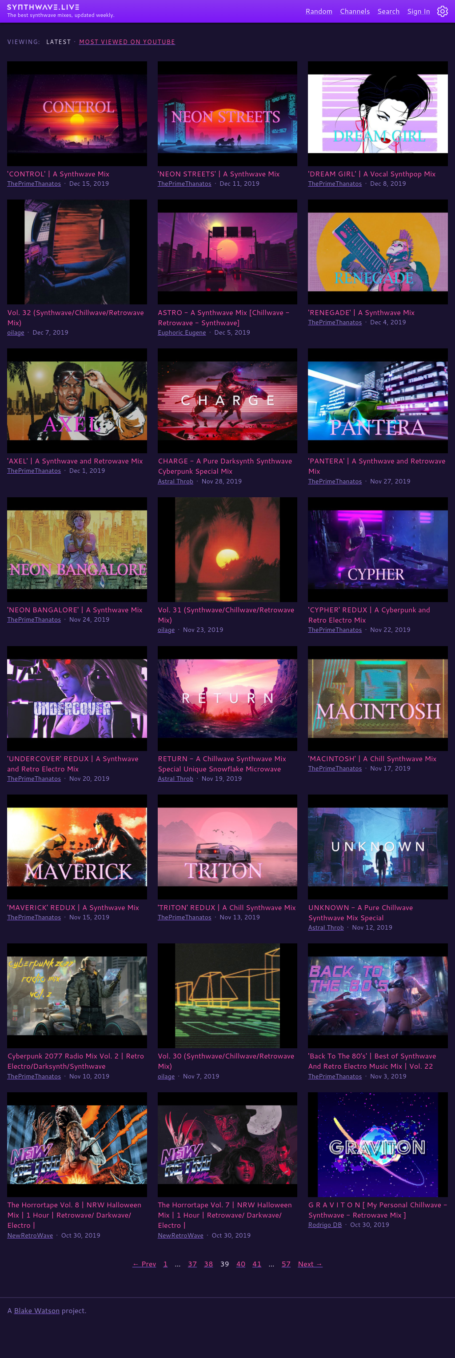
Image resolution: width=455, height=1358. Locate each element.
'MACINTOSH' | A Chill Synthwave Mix (372, 758)
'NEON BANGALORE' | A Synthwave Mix (75, 609)
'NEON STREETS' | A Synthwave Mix (219, 173)
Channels (354, 11)
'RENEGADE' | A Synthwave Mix (361, 312)
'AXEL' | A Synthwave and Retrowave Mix (75, 460)
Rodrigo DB (325, 1224)
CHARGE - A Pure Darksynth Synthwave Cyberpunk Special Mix (225, 465)
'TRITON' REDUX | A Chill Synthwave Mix (227, 907)
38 (208, 1263)
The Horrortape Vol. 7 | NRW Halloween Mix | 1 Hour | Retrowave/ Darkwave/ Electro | (225, 1214)
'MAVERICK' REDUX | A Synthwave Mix (73, 907)
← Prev (144, 1263)
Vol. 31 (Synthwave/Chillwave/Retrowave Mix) (226, 614)
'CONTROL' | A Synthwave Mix (58, 173)
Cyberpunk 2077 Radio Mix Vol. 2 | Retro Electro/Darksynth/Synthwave (75, 1060)
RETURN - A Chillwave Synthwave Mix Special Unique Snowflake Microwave (222, 763)
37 (192, 1263)
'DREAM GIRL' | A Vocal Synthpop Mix (371, 173)
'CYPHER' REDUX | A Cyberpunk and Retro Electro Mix (369, 614)
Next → (310, 1263)
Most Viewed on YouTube (127, 42)
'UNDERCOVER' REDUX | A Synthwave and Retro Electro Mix (73, 763)
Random (318, 11)
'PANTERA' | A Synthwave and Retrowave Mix (376, 465)
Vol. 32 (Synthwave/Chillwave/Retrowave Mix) (75, 317)
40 (240, 1263)
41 (256, 1263)
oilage (15, 332)
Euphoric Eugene (182, 332)
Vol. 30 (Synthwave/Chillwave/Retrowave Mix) (226, 1060)
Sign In (418, 11)
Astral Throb (175, 481)
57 (286, 1263)
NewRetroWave (30, 1235)
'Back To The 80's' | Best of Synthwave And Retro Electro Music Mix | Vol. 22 (372, 1060)
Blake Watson (37, 1310)
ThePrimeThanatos (34, 183)
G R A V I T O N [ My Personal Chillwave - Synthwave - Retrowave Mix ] (377, 1209)
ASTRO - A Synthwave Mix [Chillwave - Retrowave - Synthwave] (224, 317)
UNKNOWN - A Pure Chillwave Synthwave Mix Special (360, 912)
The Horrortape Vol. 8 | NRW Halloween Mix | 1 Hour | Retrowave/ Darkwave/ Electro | (74, 1214)
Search (388, 11)
